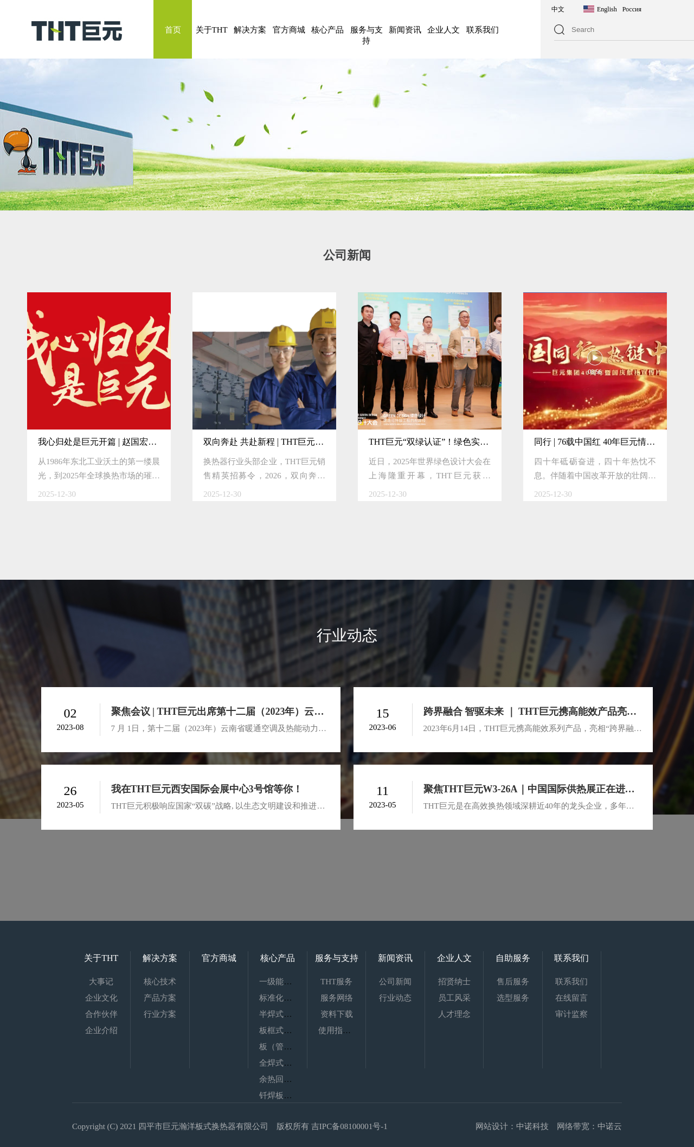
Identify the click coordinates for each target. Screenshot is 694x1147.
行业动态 (395, 998)
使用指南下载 (342, 1030)
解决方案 (250, 29)
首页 (173, 29)
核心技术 (160, 981)
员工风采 (454, 998)
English (607, 9)
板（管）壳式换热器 (295, 1046)
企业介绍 (101, 1030)
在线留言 (571, 998)
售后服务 (513, 981)
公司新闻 (395, 981)
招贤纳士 (454, 981)
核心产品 (327, 29)
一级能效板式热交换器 (299, 981)
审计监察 (571, 1014)
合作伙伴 (101, 1014)
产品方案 (160, 998)
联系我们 (482, 29)
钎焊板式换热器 (287, 1095)
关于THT (212, 29)
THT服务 (336, 981)
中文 (557, 9)
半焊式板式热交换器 (295, 1014)
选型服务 (513, 998)
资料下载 (336, 1014)
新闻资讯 (405, 29)
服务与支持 (336, 958)
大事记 (101, 981)
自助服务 (513, 958)
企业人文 (443, 29)
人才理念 (454, 1014)
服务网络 (336, 998)
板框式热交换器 (287, 1030)
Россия (631, 9)
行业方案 (160, 1014)
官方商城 (289, 29)
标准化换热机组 (287, 998)
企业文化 (101, 998)
